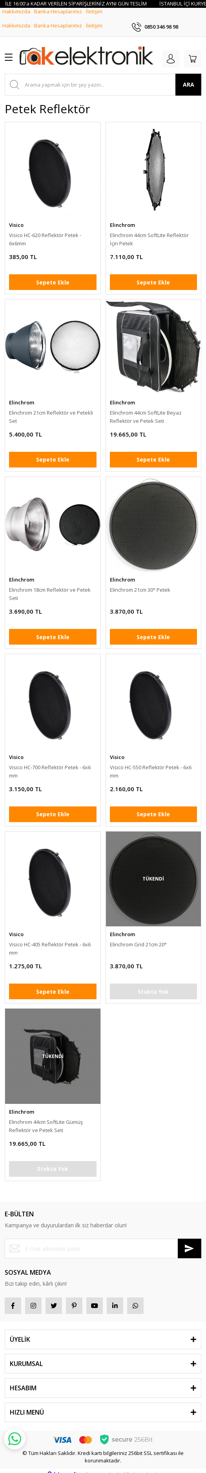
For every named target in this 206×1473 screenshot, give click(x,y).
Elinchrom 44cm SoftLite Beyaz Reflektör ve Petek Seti (146, 409)
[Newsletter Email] (103, 1241)
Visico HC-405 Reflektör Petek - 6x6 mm (50, 941)
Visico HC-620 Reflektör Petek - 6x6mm (45, 231)
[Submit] (189, 1241)
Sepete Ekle (52, 274)
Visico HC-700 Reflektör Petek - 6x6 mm (50, 763)
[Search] (103, 77)
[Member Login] (170, 51)
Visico (16, 217)
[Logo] (86, 49)
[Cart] (192, 51)
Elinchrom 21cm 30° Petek (140, 582)
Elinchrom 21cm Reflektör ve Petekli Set (51, 409)
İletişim (94, 18)
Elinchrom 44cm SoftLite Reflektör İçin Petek (149, 231)
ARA (188, 77)
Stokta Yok (153, 983)
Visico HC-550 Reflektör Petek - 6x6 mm (150, 763)
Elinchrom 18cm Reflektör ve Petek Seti (50, 586)
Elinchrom (122, 217)
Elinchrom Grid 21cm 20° (138, 936)
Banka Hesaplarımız (58, 18)
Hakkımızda (16, 18)
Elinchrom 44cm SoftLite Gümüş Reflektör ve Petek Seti (46, 1118)
